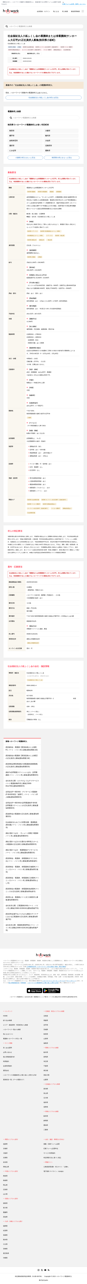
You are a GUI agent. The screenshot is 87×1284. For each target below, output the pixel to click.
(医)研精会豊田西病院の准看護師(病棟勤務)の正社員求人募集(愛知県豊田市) (22, 765)
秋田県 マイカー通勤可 (33, 504)
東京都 (46, 1070)
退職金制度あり (67, 508)
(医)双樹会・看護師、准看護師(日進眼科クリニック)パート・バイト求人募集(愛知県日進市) (22, 869)
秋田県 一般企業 (59, 235)
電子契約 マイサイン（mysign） (54, 1171)
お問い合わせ (7, 1052)
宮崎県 (5, 1249)
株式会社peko (43, 1280)
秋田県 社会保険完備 (33, 499)
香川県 (5, 1208)
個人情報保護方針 (14, 983)
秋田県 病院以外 (31, 240)
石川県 (46, 1098)
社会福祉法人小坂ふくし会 (34, 680)
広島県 (5, 1189)
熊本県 (5, 1239)
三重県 (46, 1129)
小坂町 (29, 417)
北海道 (46, 1016)
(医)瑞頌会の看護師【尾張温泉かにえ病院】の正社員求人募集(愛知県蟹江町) (22, 757)
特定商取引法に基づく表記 (52, 1157)
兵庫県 (5, 1157)
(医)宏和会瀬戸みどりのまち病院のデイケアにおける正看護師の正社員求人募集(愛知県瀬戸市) (22, 916)
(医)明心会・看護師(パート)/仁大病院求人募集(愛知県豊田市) (22, 898)
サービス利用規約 (49, 1153)
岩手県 (46, 1025)
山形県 (46, 1038)
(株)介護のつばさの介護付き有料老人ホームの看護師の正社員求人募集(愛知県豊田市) (22, 843)
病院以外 (41, 240)
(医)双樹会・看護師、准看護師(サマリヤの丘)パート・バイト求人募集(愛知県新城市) (21, 859)
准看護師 (58, 191)
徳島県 (5, 1203)
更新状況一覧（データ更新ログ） (14, 1079)
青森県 (46, 1020)
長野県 (46, 1107)
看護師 (52, 191)
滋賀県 (5, 1144)
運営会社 (6, 1070)
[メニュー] (83, 11)
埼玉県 (46, 1061)
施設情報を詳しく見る (33, 53)
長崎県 (5, 1235)
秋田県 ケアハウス (32, 231)
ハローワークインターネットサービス (53, 981)
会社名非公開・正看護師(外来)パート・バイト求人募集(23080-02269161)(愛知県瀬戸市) (22, 907)
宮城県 (46, 1029)
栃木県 (46, 1052)
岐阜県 (46, 1116)
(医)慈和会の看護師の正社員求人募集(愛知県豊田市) (22, 815)
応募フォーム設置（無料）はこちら (74, 4)
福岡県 (5, 1226)
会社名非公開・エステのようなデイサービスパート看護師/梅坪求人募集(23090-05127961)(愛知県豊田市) (22, 783)
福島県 (46, 1043)
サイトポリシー (71, 981)
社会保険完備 (31, 512)
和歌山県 (6, 1167)
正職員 (40, 257)
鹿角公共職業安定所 (33, 643)
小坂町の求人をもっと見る (25, 157)
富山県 (46, 1093)
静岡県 (46, 1120)
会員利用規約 (7, 1066)
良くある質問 (7, 1048)
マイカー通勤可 (55, 508)
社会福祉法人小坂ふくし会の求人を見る (44, 97)
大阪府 (5, 1153)
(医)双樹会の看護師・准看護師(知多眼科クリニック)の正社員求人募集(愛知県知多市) (22, 890)
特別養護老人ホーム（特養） (35, 235)
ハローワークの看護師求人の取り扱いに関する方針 (43, 983)
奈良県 (5, 1162)
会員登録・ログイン (43, 11)
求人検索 (65, 11)
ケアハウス (49, 235)
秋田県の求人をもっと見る (62, 157)
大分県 (5, 1244)
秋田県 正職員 (31, 257)
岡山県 (5, 1185)
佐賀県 (5, 1230)
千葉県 (46, 1066)
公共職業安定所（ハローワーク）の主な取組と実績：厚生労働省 (46, 966)
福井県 (46, 1102)
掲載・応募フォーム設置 (52, 1144)
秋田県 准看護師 (42, 191)
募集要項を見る (16, 53)
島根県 (5, 1180)
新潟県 (46, 1089)
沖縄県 (5, 1258)
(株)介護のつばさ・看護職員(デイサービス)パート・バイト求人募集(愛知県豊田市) (22, 851)
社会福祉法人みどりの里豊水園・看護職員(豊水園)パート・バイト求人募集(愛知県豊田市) (22, 824)
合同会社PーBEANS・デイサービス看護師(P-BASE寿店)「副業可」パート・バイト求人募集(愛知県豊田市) (22, 794)
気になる (56, 11)
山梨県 (46, 1079)
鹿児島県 (6, 1253)
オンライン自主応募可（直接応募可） (38, 508)
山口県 (5, 1194)
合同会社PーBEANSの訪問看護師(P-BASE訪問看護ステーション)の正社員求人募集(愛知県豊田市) (22, 805)
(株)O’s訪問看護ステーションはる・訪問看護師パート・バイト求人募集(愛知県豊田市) (22, 773)
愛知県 (46, 1125)
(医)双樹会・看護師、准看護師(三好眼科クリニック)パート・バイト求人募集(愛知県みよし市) (22, 880)
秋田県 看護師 (31, 191)
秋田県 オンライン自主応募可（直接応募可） (54, 499)
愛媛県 (5, 1212)
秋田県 (46, 1034)
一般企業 (49, 240)
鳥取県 (5, 1176)
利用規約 (23, 983)
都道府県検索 (75, 11)
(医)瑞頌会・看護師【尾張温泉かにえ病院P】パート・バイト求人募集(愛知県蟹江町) (22, 748)
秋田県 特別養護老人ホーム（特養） (50, 231)
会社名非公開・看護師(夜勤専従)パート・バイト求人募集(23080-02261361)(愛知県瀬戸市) (22, 927)
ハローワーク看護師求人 (16, 997)
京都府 (5, 1148)
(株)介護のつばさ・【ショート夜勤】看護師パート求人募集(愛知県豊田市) (22, 834)
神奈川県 (46, 1075)
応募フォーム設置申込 (51, 1148)
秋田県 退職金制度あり (49, 504)
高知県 (5, 1217)
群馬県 (46, 1057)
